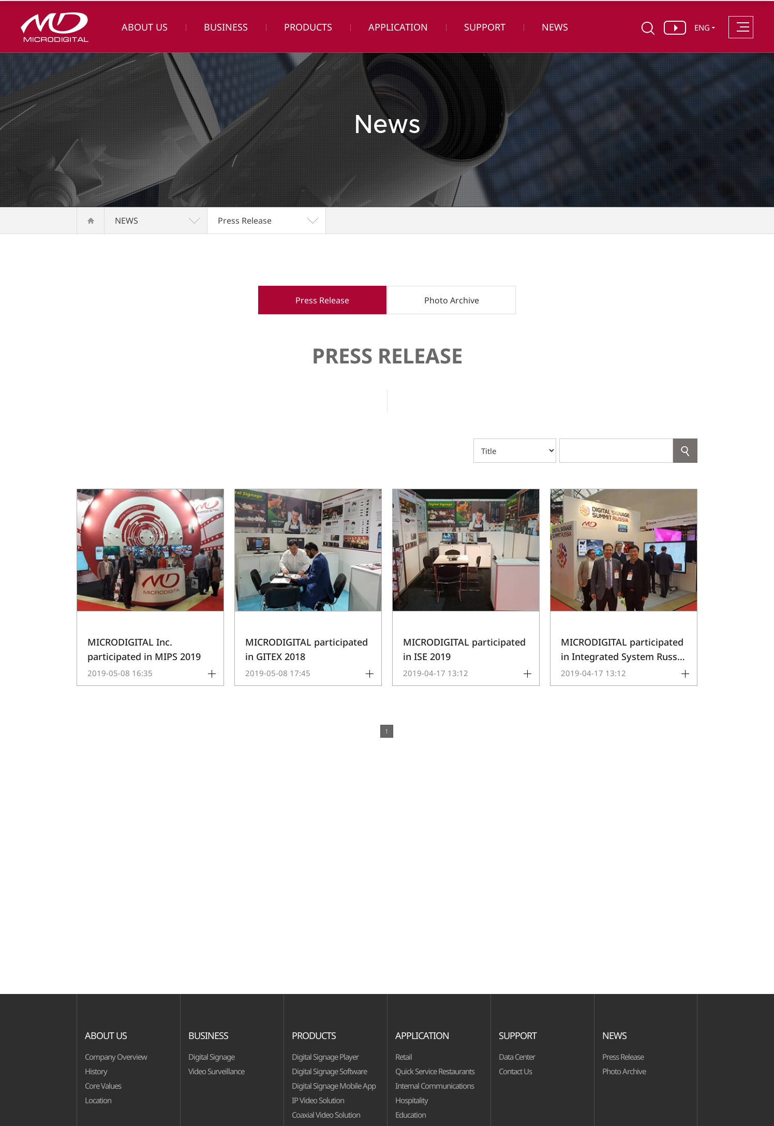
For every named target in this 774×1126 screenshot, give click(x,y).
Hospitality (411, 1100)
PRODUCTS (308, 27)
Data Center (517, 1056)
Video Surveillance (216, 1071)
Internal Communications (434, 1085)
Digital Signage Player (325, 1056)
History (96, 1071)
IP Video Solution (318, 1100)
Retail (403, 1056)
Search (685, 450)
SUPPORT (484, 27)
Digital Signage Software (329, 1071)
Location (98, 1100)
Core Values (103, 1085)
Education (410, 1114)
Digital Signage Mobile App (334, 1085)
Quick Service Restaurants (434, 1071)
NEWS (555, 27)
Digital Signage (211, 1056)
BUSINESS (226, 27)
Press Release (245, 220)
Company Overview (116, 1056)
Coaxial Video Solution (326, 1114)
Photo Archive (451, 300)
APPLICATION (398, 27)
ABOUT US (145, 27)
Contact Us (515, 1071)
